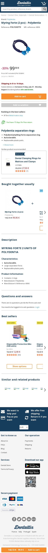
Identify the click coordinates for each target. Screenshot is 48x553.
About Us (4, 441)
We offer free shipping (38, 412)
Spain (34, 532)
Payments (29, 441)
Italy (20, 532)
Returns (28, 448)
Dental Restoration (36, 15)
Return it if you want (38, 418)
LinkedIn (29, 519)
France (14, 532)
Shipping (28, 445)
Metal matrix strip (16, 115)
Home (3, 15)
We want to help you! (13, 412)
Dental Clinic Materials (17, 15)
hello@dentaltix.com (28, 550)
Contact (4, 452)
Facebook (14, 519)
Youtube (24, 519)
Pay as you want (12, 418)
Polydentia (11, 19)
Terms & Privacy (7, 469)
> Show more (8, 145)
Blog (2, 448)
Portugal (27, 532)
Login (37, 307)
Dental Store (6, 465)
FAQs (3, 445)
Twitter (19, 519)
